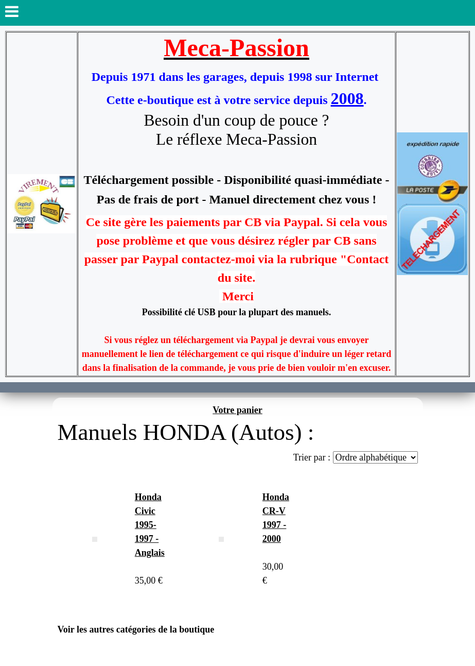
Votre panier (237, 410)
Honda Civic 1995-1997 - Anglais (150, 525)
